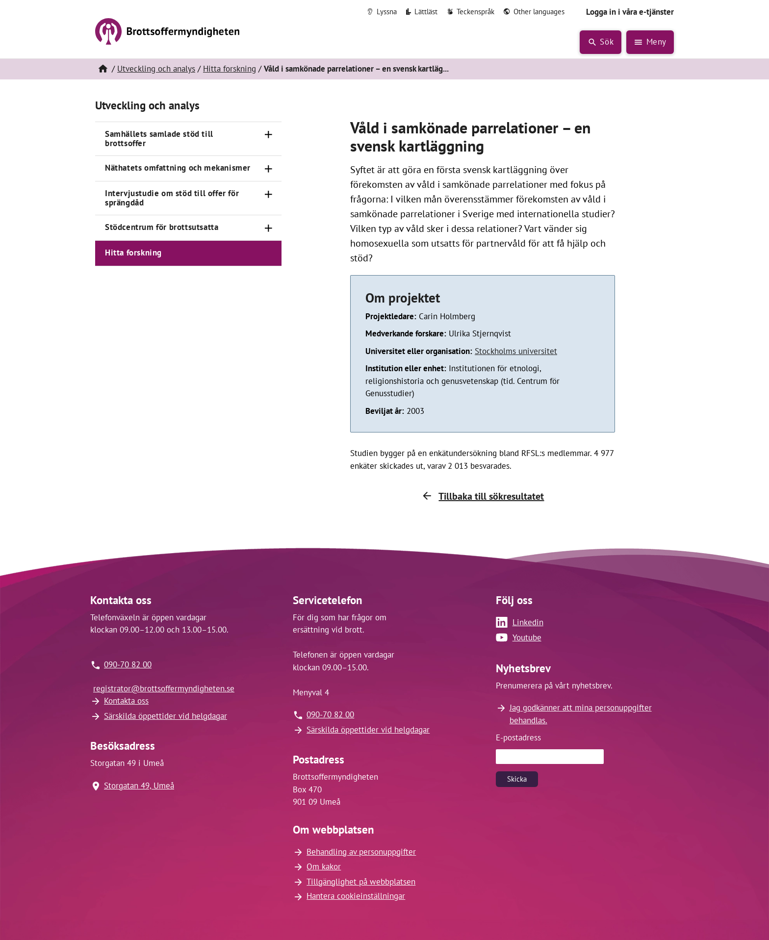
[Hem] (102, 69)
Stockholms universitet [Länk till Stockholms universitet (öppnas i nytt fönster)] (516, 351)
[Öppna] (269, 135)
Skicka (517, 779)
